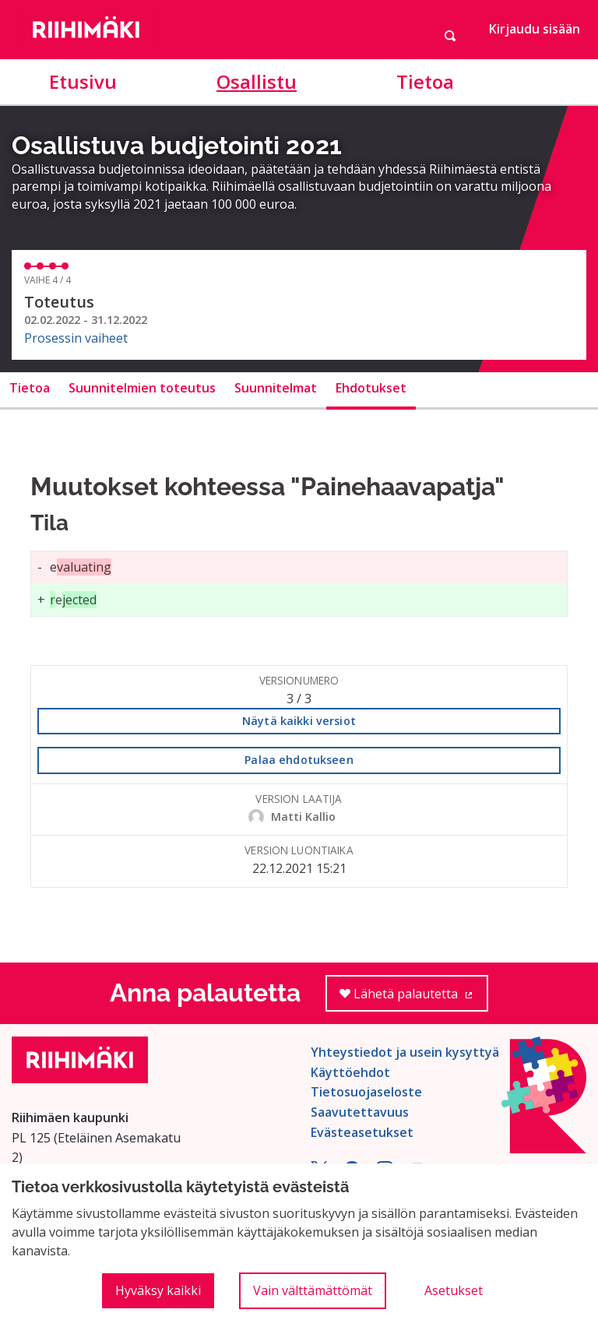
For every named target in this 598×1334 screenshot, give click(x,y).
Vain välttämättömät (312, 1290)
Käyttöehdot (350, 1072)
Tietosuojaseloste (366, 1091)
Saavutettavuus (360, 1112)
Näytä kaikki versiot (299, 720)
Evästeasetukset (362, 1132)
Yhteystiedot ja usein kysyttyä (405, 1052)
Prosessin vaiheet (76, 338)
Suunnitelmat (275, 387)
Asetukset (453, 1290)
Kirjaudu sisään (534, 28)
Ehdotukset (371, 387)
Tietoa (425, 81)
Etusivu (83, 81)
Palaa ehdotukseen (298, 759)
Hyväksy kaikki (158, 1290)
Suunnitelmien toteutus (142, 387)
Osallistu (256, 81)
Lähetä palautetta (413, 998)
